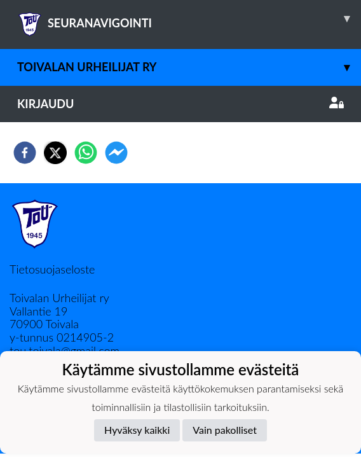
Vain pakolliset (225, 430)
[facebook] (24, 152)
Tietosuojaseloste (52, 269)
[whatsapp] (85, 152)
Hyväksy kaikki (137, 430)
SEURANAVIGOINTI (189, 18)
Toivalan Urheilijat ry (189, 67)
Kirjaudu (180, 104)
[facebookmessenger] (116, 152)
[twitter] (55, 152)
